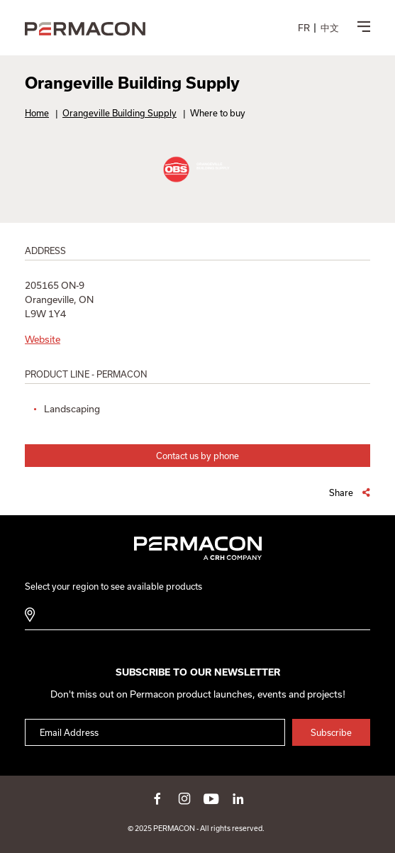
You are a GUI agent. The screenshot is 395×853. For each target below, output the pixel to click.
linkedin (238, 798)
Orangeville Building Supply (119, 113)
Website (42, 339)
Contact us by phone (197, 456)
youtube (211, 798)
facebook (157, 798)
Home (37, 113)
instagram (184, 798)
